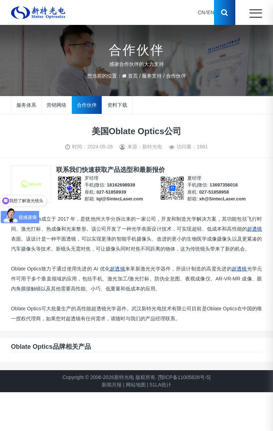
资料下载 (117, 104)
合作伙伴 (176, 76)
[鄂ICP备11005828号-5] (184, 377)
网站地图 (136, 385)
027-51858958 (214, 192)
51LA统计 (160, 385)
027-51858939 (111, 192)
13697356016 (224, 185)
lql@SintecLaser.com (119, 198)
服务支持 (152, 76)
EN (210, 12)
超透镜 (254, 229)
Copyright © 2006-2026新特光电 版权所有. (110, 377)
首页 (133, 76)
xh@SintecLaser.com (222, 198)
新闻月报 (112, 385)
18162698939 (121, 185)
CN (201, 12)
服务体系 (26, 104)
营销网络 (56, 104)
